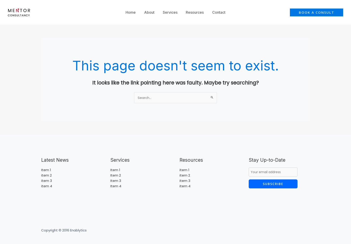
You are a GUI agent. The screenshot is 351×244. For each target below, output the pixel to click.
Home (133, 12)
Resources (194, 12)
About (150, 12)
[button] (316, 12)
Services (170, 12)
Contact (216, 12)
